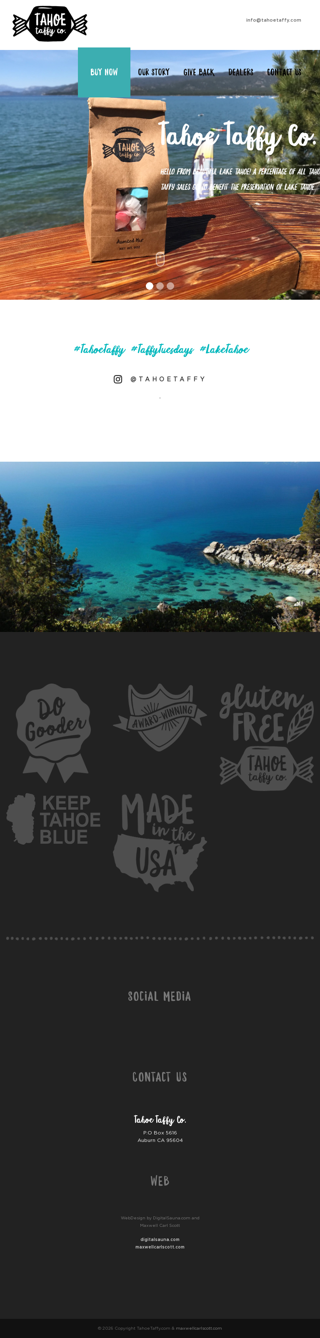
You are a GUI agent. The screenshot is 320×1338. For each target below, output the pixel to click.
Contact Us (284, 72)
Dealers (240, 72)
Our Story (154, 72)
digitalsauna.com (160, 1239)
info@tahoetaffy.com (273, 19)
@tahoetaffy (168, 379)
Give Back (199, 72)
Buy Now (104, 72)
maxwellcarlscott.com (160, 1247)
